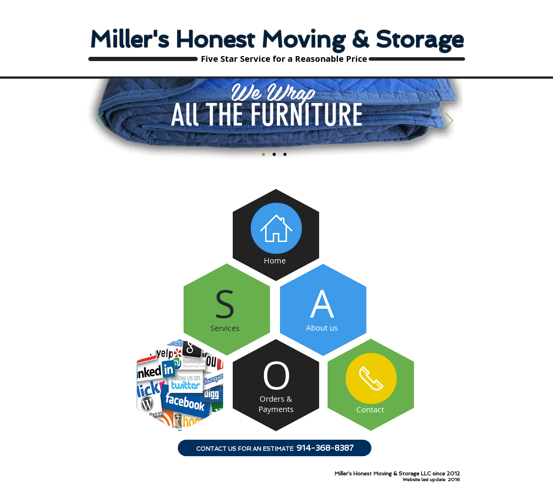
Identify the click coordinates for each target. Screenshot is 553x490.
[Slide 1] (263, 154)
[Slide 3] (284, 154)
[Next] (449, 121)
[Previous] (100, 121)
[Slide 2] (274, 154)
